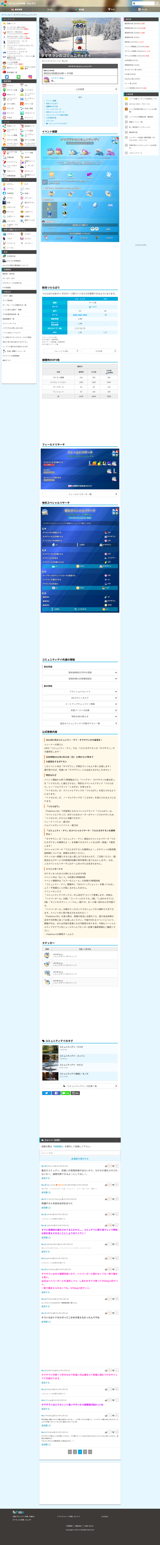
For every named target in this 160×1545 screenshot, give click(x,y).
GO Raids (105, 1516)
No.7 (43, 1415)
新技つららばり (52, 103)
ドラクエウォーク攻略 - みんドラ (68, 1516)
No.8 (43, 1258)
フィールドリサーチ (53, 109)
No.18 (43, 1269)
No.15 (43, 1299)
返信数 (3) (46, 1192)
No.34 (43, 1166)
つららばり (89, 161)
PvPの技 (99, 351)
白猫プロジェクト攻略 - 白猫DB (23, 1516)
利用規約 (69, 1526)
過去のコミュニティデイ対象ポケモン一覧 (80, 723)
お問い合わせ (89, 1526)
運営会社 (78, 1526)
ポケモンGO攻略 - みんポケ (22, 3)
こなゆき (70, 161)
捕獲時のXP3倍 (52, 106)
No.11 (43, 1389)
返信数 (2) (46, 1207)
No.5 (43, 1432)
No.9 (43, 1400)
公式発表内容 (51, 117)
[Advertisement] (80, 263)
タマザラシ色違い (58, 78)
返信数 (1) (46, 1321)
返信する (45, 1178)
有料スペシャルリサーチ (55, 112)
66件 (66, 61)
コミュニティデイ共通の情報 (57, 115)
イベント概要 (51, 100)
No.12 (43, 1313)
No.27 (43, 1199)
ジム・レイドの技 (61, 351)
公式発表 (80, 89)
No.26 (43, 1214)
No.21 (43, 1244)
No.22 (43, 1225)
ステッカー (50, 120)
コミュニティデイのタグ (56, 123)
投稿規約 (58, 1146)
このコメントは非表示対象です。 (54, 1219)
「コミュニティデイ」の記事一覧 (80, 1086)
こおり (93, 306)
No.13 (43, 1370)
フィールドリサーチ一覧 (80, 494)
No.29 (43, 1185)
